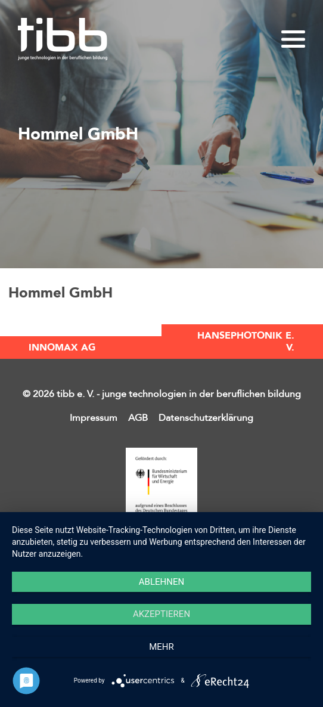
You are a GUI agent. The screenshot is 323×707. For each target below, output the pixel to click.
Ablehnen (161, 581)
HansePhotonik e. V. (245, 341)
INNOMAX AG (62, 347)
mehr (161, 646)
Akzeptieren (161, 614)
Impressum (93, 417)
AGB (138, 417)
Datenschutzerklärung (206, 417)
